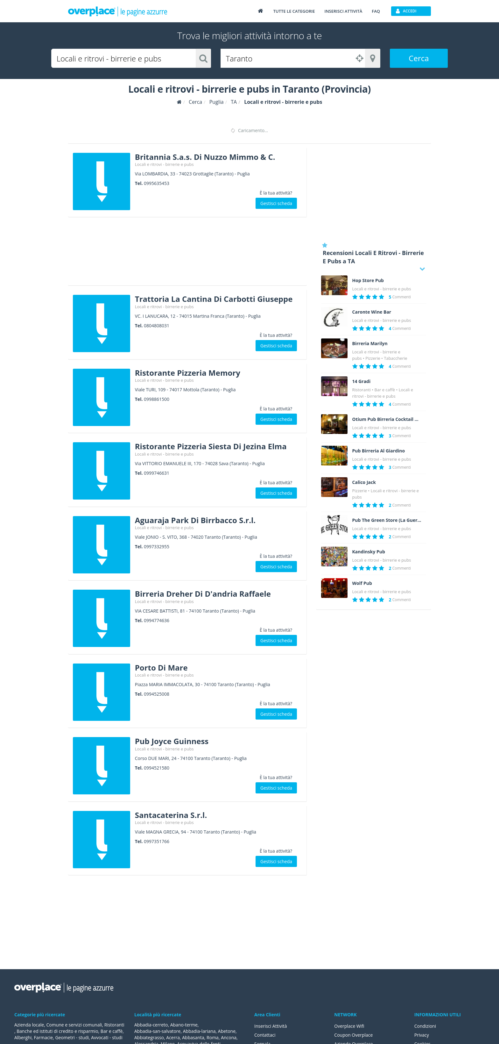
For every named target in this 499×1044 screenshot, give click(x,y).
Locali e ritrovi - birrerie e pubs (164, 164)
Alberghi (23, 1037)
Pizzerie (372, 358)
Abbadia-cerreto (151, 1025)
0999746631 (156, 473)
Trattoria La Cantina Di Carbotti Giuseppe (214, 299)
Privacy (421, 1035)
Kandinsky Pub (368, 552)
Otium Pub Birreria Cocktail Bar (387, 419)
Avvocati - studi (106, 1037)
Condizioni (425, 1026)
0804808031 (156, 326)
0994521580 (156, 768)
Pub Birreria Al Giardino (378, 451)
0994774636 (156, 620)
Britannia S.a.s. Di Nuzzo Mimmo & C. (205, 157)
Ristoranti (361, 390)
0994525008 (156, 694)
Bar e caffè (385, 390)
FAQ (376, 11)
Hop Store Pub (368, 280)
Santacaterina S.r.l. (171, 815)
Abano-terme (184, 1025)
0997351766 (156, 841)
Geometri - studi (72, 1037)
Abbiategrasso (149, 1037)
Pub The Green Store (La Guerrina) (387, 520)
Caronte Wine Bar (371, 312)
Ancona (228, 1037)
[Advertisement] (187, 253)
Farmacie (43, 1037)
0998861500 (156, 399)
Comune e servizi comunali (74, 1025)
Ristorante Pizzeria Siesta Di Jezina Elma (211, 446)
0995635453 (156, 183)
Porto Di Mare (161, 667)
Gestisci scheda (276, 203)
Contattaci (265, 1035)
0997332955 (156, 546)
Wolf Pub (362, 583)
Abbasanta (193, 1037)
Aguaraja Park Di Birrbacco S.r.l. (195, 520)
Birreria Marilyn (370, 343)
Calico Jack (364, 482)
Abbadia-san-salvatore (157, 1031)
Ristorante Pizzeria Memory (187, 372)
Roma (213, 1037)
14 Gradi (361, 381)
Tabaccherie (395, 358)
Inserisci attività (343, 11)
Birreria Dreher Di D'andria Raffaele (203, 593)
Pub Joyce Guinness (172, 741)
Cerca (419, 58)
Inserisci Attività (270, 1026)
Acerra (173, 1037)
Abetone (226, 1031)
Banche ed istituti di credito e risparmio (57, 1031)
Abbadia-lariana (199, 1031)
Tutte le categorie (294, 11)
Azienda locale (29, 1025)
